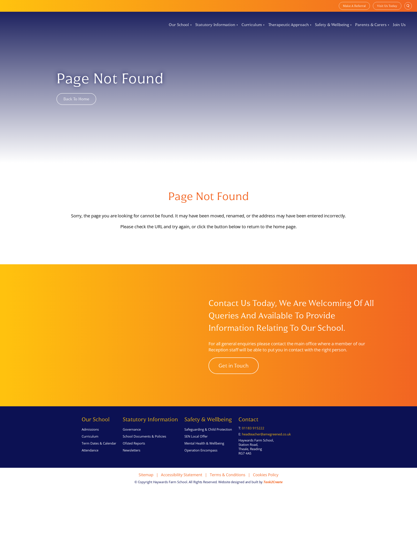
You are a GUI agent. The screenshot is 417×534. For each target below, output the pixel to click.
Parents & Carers (370, 25)
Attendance (90, 461)
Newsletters (131, 461)
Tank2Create (273, 492)
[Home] (16, 25)
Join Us (399, 25)
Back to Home (76, 99)
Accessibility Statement (181, 485)
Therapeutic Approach (288, 25)
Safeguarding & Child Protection (208, 440)
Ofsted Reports (134, 454)
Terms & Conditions (227, 485)
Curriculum (252, 25)
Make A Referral (354, 6)
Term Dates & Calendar (99, 454)
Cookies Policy (265, 485)
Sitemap (146, 485)
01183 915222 (253, 439)
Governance (132, 440)
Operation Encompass (200, 461)
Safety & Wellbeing (332, 25)
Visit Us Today (387, 6)
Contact (248, 430)
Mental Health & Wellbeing (204, 454)
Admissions (90, 440)
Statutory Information (215, 25)
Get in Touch (233, 371)
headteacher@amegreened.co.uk (266, 445)
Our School (179, 25)
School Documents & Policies (144, 447)
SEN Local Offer (196, 447)
